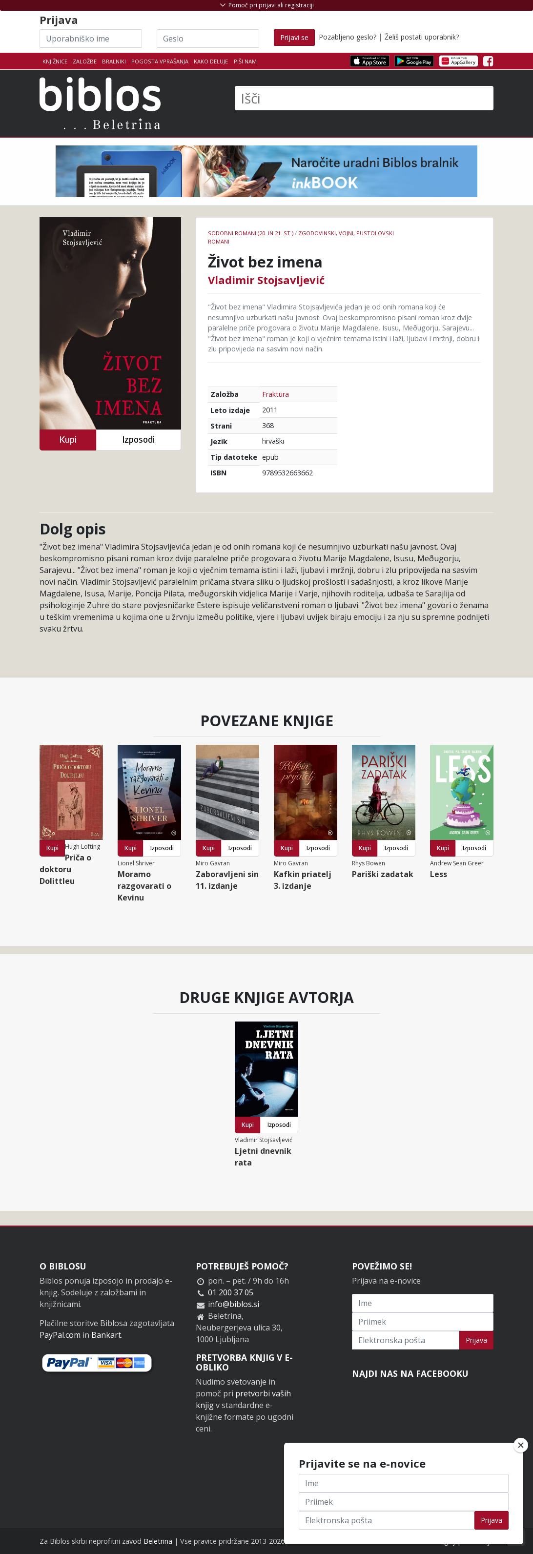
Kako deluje (211, 61)
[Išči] (364, 98)
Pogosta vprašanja (159, 61)
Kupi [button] (68, 439)
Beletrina (158, 1541)
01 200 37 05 (230, 1292)
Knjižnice (54, 61)
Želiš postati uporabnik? (422, 36)
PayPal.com (60, 1334)
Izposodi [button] (138, 439)
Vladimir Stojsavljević (266, 279)
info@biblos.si (233, 1304)
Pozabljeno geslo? (347, 36)
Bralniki (114, 61)
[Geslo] (208, 38)
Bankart (106, 1334)
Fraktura (275, 394)
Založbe (85, 61)
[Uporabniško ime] (91, 38)
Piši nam (245, 61)
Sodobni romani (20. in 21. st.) (250, 233)
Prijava (476, 1340)
